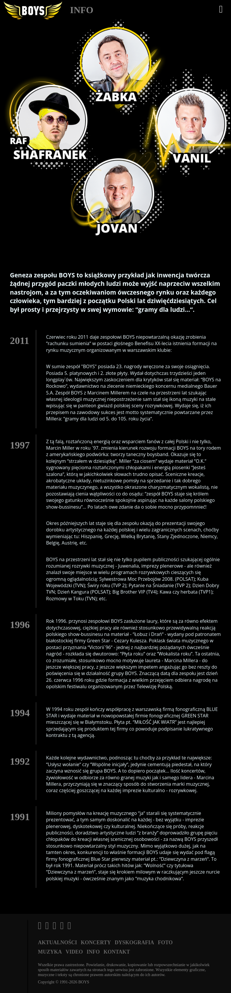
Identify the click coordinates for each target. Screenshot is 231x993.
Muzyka (50, 952)
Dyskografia (134, 942)
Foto (165, 942)
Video (74, 952)
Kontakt (117, 952)
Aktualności (57, 942)
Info (93, 952)
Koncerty (96, 942)
